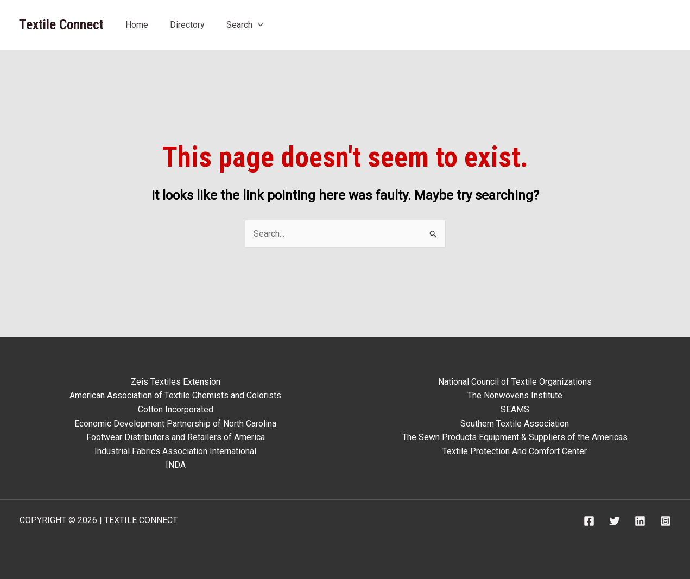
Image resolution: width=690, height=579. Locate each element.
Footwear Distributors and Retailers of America (175, 437)
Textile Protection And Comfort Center (514, 451)
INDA (176, 465)
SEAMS (515, 409)
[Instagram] (665, 521)
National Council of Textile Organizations (515, 382)
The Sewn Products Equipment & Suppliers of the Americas (515, 437)
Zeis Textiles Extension (175, 382)
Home (136, 25)
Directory (187, 25)
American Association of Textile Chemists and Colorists (175, 395)
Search (244, 25)
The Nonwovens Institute (514, 395)
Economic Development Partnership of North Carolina (175, 423)
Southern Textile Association (514, 423)
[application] (257, 25)
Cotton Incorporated (175, 409)
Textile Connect (61, 25)
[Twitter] (614, 521)
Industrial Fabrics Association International (175, 451)
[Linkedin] (640, 521)
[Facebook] (589, 521)
